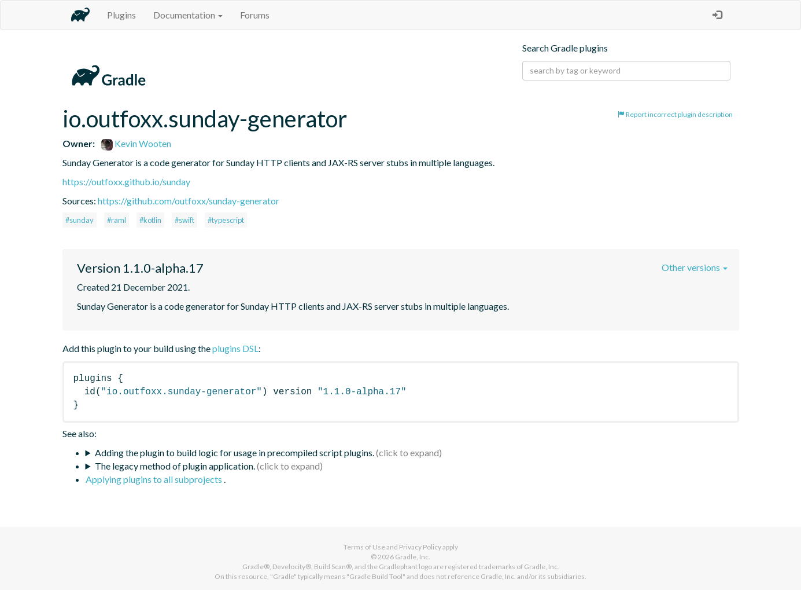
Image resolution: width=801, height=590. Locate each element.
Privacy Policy (420, 547)
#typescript (226, 220)
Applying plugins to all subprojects (155, 479)
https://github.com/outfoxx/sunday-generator (188, 200)
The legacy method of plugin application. (175, 465)
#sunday (79, 220)
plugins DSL (235, 348)
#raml (116, 220)
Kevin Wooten (136, 143)
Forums (255, 14)
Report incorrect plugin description (675, 114)
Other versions (695, 267)
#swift (184, 220)
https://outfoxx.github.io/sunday (126, 181)
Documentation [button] (188, 14)
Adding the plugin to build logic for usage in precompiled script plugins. (234, 452)
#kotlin (150, 220)
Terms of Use (364, 547)
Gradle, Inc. (412, 556)
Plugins (121, 14)
